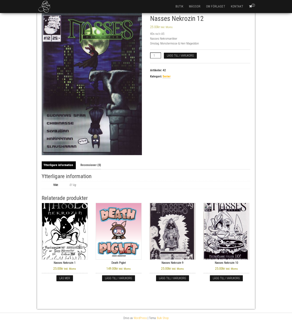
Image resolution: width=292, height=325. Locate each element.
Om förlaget (215, 6)
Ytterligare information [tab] (58, 165)
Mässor (195, 6)
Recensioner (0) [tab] (90, 165)
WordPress (140, 318)
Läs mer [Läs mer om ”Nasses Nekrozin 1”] (64, 278)
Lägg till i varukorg (180, 55)
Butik (179, 6)
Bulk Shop (163, 318)
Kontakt (237, 6)
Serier (167, 76)
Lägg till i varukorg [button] (118, 278)
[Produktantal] (155, 55)
